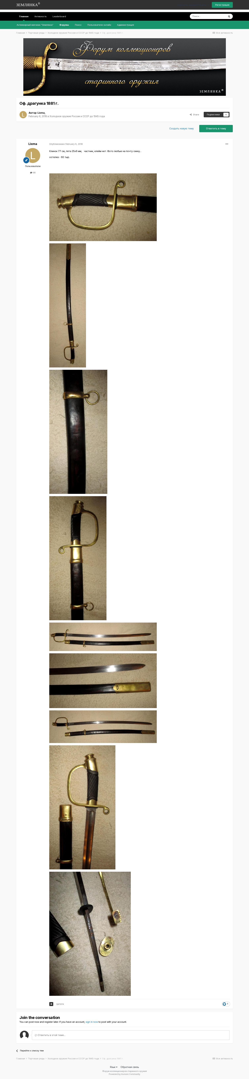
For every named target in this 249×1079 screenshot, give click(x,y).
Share (194, 114)
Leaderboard (59, 16)
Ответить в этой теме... (50, 1035)
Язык (113, 1067)
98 (33, 172)
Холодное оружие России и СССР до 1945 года (77, 116)
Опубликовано (66, 144)
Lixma (41, 112)
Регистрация (222, 4)
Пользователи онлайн (99, 24)
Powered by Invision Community (124, 1074)
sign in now (92, 1021)
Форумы (64, 24)
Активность (40, 16)
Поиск (78, 24)
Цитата (60, 1004)
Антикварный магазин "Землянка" (35, 24)
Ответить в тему (216, 128)
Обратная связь (130, 1067)
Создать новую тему (181, 128)
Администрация (125, 24)
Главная (23, 18)
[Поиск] (208, 16)
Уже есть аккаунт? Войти (193, 5)
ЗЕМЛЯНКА (28, 4)
